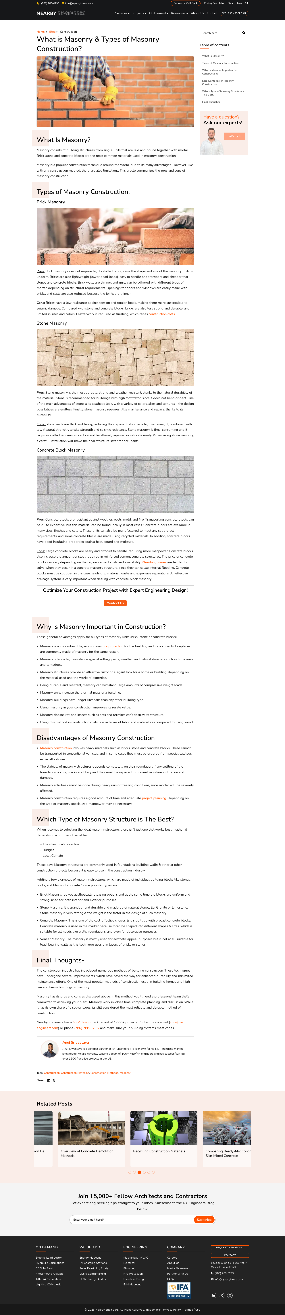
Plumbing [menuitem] (129, 1268)
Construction (68, 32)
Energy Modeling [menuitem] (91, 1257)
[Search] (224, 33)
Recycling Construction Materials (210, 1151)
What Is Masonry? (213, 56)
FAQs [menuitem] (170, 1279)
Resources (178, 13)
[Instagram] (230, 1295)
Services (121, 13)
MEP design (81, 1022)
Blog (52, 32)
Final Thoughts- (211, 102)
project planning (154, 798)
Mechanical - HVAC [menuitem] (135, 1257)
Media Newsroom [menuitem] (178, 1268)
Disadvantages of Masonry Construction (218, 82)
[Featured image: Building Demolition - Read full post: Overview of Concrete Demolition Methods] (142, 1128)
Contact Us (115, 603)
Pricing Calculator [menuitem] (214, 3)
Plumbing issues (154, 562)
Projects (138, 13)
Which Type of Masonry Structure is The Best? (223, 93)
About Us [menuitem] (173, 1263)
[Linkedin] (213, 1295)
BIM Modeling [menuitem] (132, 1284)
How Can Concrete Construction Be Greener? (67, 1153)
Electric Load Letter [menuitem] (49, 1257)
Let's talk (234, 136)
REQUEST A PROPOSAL (234, 13)
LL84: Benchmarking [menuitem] (93, 1274)
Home (41, 32)
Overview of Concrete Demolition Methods (138, 1153)
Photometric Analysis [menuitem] (49, 1274)
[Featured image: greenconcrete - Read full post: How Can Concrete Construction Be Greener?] (70, 1128)
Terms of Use (191, 1310)
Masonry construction (56, 748)
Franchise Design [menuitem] (134, 1279)
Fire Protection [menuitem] (133, 1274)
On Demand (157, 13)
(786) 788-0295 (48, 3)
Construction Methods (104, 1073)
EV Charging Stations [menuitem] (93, 1263)
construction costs (162, 314)
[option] (70, 1139)
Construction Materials (75, 1073)
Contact (212, 13)
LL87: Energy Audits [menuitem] (93, 1279)
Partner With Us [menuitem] (177, 1274)
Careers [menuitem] (172, 1257)
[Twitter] (221, 1295)
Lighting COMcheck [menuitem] (48, 1284)
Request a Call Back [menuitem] (185, 3)
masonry (125, 1073)
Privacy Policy (172, 1310)
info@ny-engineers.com (79, 3)
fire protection (113, 646)
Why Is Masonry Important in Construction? (219, 71)
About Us (197, 13)
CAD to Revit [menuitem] (45, 1268)
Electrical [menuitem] (129, 1263)
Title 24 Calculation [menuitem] (48, 1279)
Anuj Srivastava (75, 1042)
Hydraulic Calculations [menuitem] (50, 1263)
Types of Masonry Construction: (220, 63)
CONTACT (230, 1255)
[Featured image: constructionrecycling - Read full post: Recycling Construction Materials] (215, 1128)
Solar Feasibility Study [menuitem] (94, 1268)
